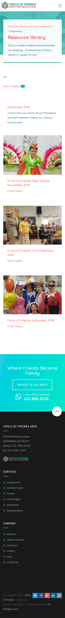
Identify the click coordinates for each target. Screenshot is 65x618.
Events (11, 551)
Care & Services (15, 540)
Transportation (15, 510)
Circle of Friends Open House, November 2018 (28, 183)
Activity (11, 493)
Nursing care (13, 482)
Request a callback (32, 384)
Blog (9, 556)
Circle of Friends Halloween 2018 (30, 320)
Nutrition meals (15, 488)
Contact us (12, 562)
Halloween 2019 (18, 107)
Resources (12, 545)
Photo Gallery (15, 191)
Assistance (13, 505)
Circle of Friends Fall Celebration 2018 (30, 253)
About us (12, 534)
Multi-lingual (14, 499)
